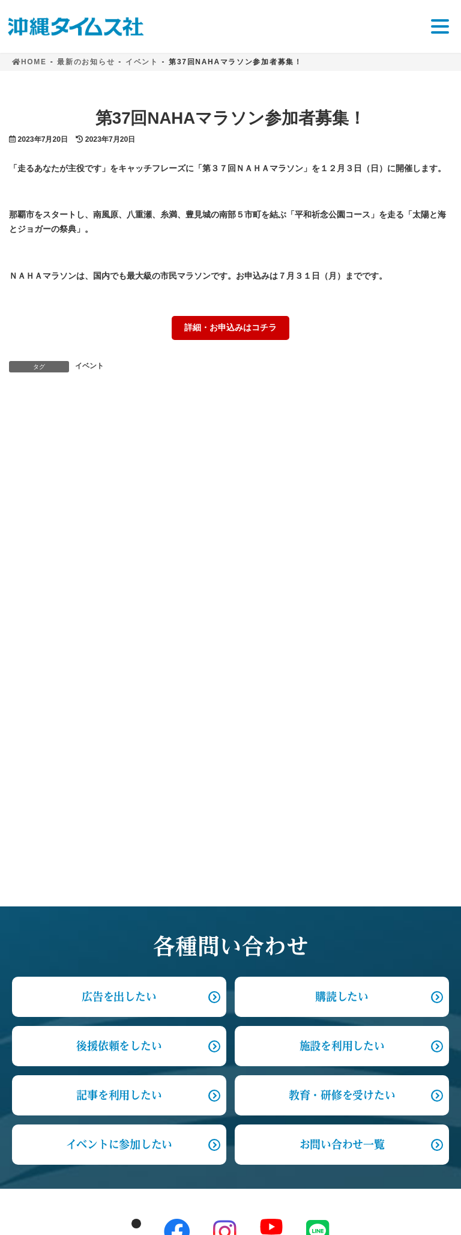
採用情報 (31, 1033)
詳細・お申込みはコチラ (230, 327)
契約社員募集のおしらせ (87, 421)
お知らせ (31, 1066)
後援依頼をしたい (118, 620)
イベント (89, 366)
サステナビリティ (50, 946)
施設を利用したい (342, 620)
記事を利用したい (118, 669)
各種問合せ (35, 1004)
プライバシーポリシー (59, 1099)
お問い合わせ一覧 (342, 719)
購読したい (342, 571)
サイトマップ (40, 1132)
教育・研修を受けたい (342, 669)
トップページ (40, 889)
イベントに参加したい (119, 719)
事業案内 (31, 974)
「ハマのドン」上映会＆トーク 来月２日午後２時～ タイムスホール (328, 421)
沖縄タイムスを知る (54, 917)
